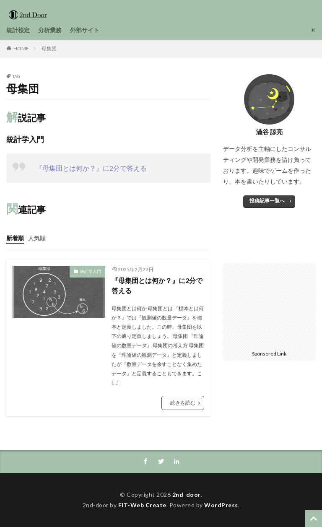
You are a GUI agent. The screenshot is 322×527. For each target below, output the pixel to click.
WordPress (221, 505)
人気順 (37, 237)
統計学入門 (90, 271)
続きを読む (182, 403)
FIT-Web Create (142, 505)
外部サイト (84, 30)
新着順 (15, 237)
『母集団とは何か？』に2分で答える (91, 168)
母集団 (49, 48)
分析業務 (50, 30)
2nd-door (186, 494)
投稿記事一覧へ (267, 200)
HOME (21, 48)
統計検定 (18, 30)
